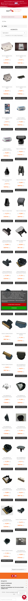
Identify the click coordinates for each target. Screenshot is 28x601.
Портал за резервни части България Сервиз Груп (14, 1)
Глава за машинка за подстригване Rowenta (7, 241)
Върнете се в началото (19, 569)
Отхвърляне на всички (14, 304)
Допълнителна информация (8, 300)
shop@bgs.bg (4, 6)
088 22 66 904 (5, 3)
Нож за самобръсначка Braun (7, 56)
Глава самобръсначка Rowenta (21, 334)
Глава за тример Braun (21, 148)
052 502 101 (11, 3)
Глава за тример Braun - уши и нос (7, 180)
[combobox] (11, 17)
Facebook (12, 576)
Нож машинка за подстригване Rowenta (7, 396)
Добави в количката (7, 67)
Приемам (14, 308)
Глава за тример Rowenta (7, 333)
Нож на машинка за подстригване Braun (21, 365)
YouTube (15, 576)
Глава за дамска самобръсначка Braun (21, 118)
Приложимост (14, 33)
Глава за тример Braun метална (21, 241)
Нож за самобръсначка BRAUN (7, 118)
